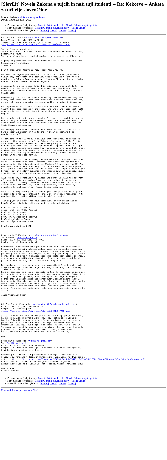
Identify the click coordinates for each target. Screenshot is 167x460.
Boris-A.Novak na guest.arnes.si (43, 38)
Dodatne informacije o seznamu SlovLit (20, 457)
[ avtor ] (72, 30)
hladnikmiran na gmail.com (31, 17)
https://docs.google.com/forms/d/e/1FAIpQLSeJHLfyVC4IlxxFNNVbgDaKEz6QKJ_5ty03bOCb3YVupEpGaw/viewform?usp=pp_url (78, 423)
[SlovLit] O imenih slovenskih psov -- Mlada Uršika (59, 27)
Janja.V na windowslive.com (51, 275)
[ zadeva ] (62, 30)
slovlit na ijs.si (27, 277)
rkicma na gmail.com (40, 401)
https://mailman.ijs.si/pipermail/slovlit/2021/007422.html (36, 46)
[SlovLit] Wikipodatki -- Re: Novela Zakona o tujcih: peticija (67, 25)
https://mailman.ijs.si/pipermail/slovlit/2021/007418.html (36, 366)
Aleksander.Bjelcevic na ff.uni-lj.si (54, 357)
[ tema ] (53, 30)
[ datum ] (44, 30)
